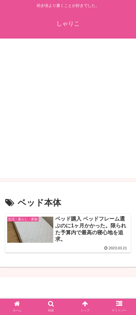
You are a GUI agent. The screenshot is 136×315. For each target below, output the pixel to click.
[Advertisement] (68, 110)
